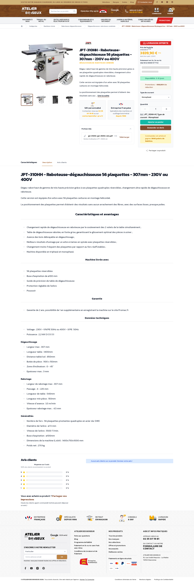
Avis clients (62, 162)
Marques (116, 3)
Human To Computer (87, 579)
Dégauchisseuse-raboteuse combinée (101, 27)
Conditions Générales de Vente (125, 580)
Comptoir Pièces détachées (145, 21)
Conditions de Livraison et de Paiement (85, 552)
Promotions (164, 21)
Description (47, 162)
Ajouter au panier (156, 122)
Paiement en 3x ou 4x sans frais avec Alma (86, 546)
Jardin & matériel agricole (125, 21)
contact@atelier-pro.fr (92, 116)
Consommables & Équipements (86, 21)
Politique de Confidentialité (163, 580)
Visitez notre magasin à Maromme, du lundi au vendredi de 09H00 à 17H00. (54, 3)
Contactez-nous (145, 2)
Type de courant (147, 92)
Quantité (144, 104)
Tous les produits (115, 536)
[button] (155, 150)
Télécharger (124, 137)
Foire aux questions (82, 536)
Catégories (33, 27)
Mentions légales (145, 580)
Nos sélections (114, 542)
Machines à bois (27, 21)
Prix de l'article (146, 47)
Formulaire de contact (152, 547)
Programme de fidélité (83, 542)
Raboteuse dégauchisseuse (71, 27)
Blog (132, 3)
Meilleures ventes (116, 552)
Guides (124, 3)
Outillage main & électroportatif (61, 21)
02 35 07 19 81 (151, 539)
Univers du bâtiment (106, 21)
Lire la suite (103, 95)
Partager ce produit (155, 150)
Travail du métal (41, 21)
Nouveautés (113, 548)
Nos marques (114, 539)
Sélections (106, 3)
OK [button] (62, 557)
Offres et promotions (117, 545)
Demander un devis (155, 127)
